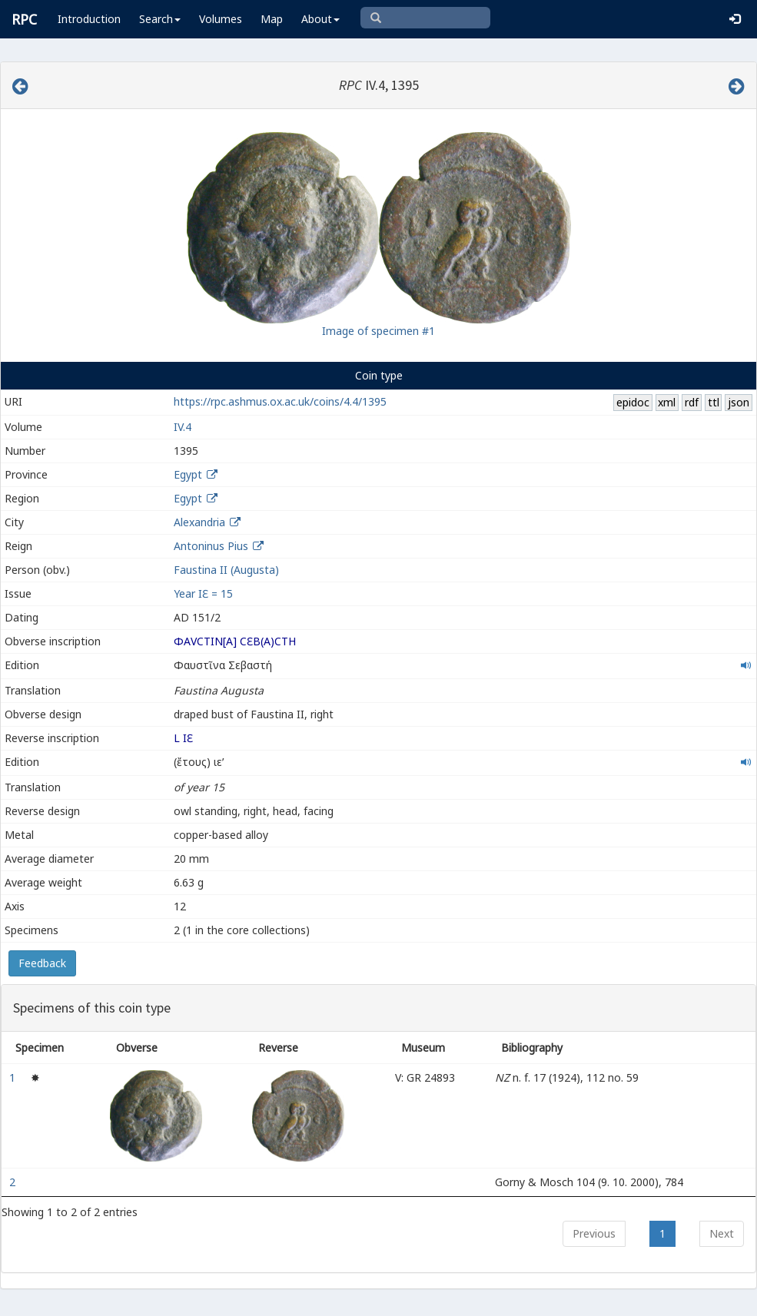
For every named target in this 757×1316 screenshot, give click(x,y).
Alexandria (199, 522)
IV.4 (182, 426)
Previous (594, 1233)
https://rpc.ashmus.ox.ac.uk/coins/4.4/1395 (280, 401)
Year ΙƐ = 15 (203, 593)
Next (721, 1233)
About (320, 19)
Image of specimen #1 (378, 330)
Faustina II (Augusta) (226, 569)
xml (667, 402)
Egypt (188, 474)
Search (160, 19)
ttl (713, 402)
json (738, 402)
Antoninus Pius (211, 546)
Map (272, 19)
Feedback (42, 963)
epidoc (632, 402)
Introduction (89, 19)
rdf (692, 402)
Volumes (220, 19)
